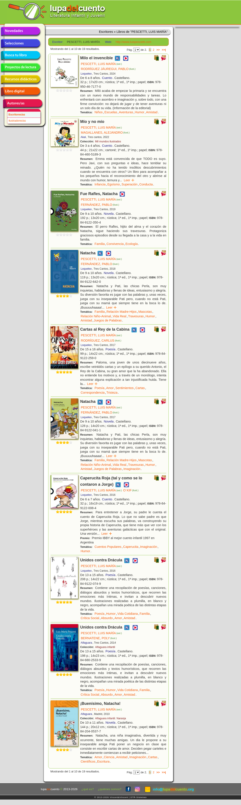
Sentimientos (124, 388)
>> (158, 49)
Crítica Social (90, 618)
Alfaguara (86, 642)
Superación (130, 184)
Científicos (88, 761)
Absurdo (107, 618)
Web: (108, 42)
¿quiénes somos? (109, 789)
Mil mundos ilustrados (108, 141)
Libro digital (20, 91)
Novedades (20, 31)
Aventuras (126, 112)
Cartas (140, 388)
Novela (109, 213)
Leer (129, 180)
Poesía (110, 349)
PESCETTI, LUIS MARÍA (101, 64)
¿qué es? (88, 789)
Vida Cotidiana (127, 613)
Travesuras (136, 316)
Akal (83, 137)
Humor (139, 112)
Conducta (146, 184)
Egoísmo (113, 184)
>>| (164, 49)
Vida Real (119, 316)
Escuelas (110, 112)
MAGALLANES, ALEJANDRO (105, 132)
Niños (99, 112)
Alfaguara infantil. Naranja (110, 718)
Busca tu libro (20, 55)
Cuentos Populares (108, 546)
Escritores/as (17, 114)
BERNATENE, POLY (99, 638)
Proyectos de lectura (20, 67)
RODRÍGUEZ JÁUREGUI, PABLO (108, 69)
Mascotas (145, 311)
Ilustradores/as (17, 120)
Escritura (103, 761)
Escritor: (57, 42)
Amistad (152, 112)
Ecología (131, 244)
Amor (109, 388)
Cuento (107, 78)
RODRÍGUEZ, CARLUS (101, 340)
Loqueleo (86, 73)
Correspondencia (93, 392)
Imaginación (131, 469)
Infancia (100, 184)
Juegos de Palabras (108, 320)
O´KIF (130, 490)
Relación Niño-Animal (96, 316)
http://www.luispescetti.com (133, 42)
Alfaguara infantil (105, 647)
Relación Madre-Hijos (121, 311)
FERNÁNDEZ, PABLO (100, 204)
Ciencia (109, 757)
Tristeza (112, 392)
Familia (100, 244)
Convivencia (115, 244)
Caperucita (130, 546)
